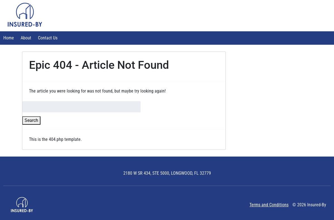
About (26, 38)
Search (31, 120)
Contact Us (47, 38)
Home (8, 38)
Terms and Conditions (269, 204)
